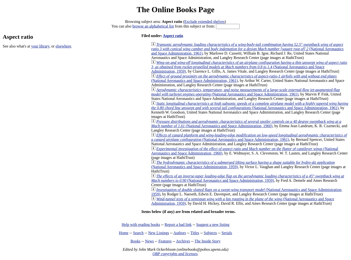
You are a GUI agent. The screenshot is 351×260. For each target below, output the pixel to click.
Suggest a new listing (212, 224)
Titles (194, 233)
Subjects (210, 233)
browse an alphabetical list (153, 26)
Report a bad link (178, 224)
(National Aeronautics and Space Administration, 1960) (246, 123)
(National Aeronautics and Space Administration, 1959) (249, 66)
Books (135, 241)
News (149, 241)
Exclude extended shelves (204, 21)
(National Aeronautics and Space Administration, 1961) (247, 48)
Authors (179, 233)
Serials (227, 233)
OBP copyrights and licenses (174, 254)
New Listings (158, 233)
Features (165, 241)
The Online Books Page (175, 9)
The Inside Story (208, 241)
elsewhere (63, 46)
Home (123, 233)
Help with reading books (141, 224)
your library (40, 46)
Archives (183, 241)
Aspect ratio (173, 36)
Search (138, 233)
